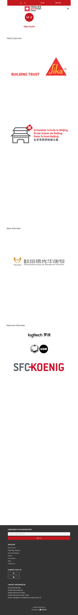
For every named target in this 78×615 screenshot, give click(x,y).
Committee (11, 558)
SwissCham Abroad (14, 550)
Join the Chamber (13, 553)
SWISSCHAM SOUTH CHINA (16, 593)
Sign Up (39, 538)
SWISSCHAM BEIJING (14, 588)
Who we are (11, 548)
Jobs (9, 561)
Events (10, 556)
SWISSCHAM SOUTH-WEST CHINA (18, 595)
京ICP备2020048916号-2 (39, 607)
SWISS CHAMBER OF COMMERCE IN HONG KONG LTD (24, 598)
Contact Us (11, 563)
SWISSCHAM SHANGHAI (15, 590)
